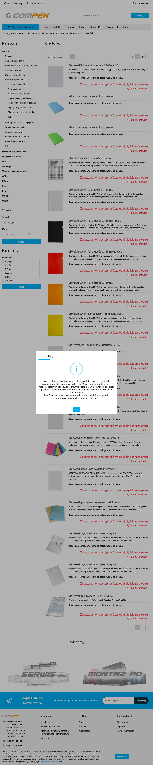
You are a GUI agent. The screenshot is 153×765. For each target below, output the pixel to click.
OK (76, 409)
